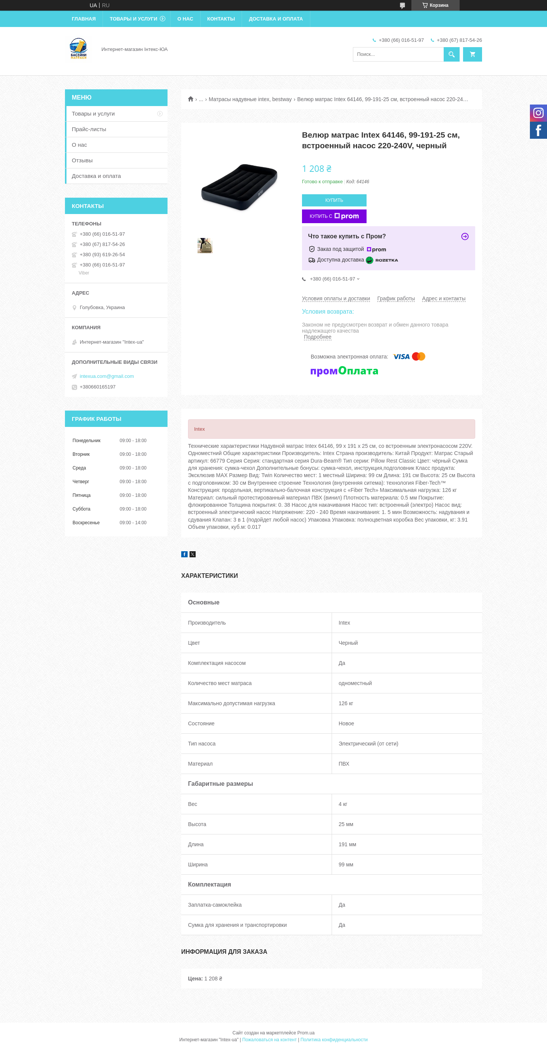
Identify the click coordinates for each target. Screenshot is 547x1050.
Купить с (334, 216)
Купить (334, 200)
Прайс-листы (89, 129)
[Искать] (452, 54)
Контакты (221, 19)
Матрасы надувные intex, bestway (250, 99)
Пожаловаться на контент (269, 1039)
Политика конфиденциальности (334, 1039)
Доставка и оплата (276, 19)
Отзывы (82, 160)
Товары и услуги (133, 19)
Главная (84, 19)
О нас (185, 19)
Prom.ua (306, 1033)
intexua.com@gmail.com (107, 376)
